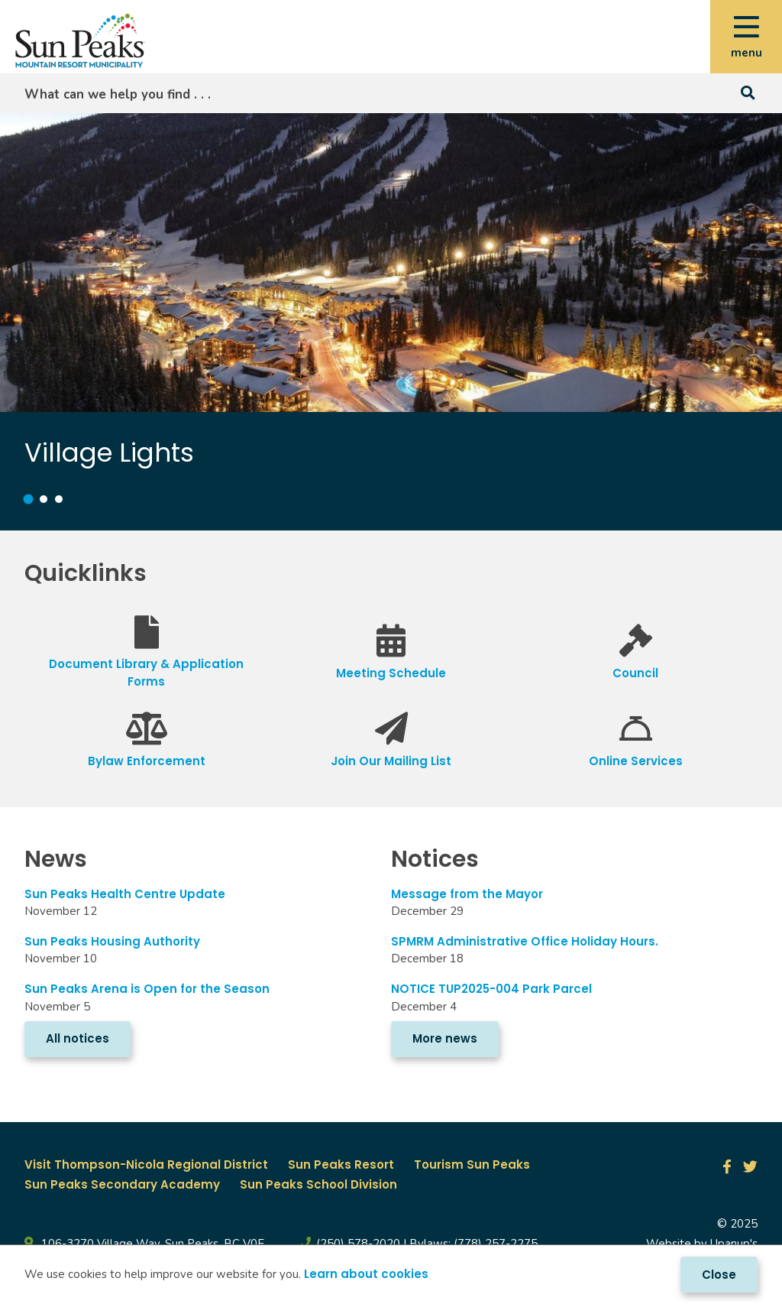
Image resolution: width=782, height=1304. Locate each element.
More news (444, 1038)
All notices (77, 1038)
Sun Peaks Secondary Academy (122, 1184)
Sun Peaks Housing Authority (112, 941)
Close (719, 1275)
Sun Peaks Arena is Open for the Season (147, 989)
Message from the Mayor (470, 894)
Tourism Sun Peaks (472, 1164)
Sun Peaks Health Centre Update (124, 894)
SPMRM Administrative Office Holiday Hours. (524, 941)
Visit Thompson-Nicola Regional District (146, 1164)
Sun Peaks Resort (341, 1164)
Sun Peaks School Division (318, 1184)
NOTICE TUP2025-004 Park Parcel (491, 989)
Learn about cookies (366, 1274)
